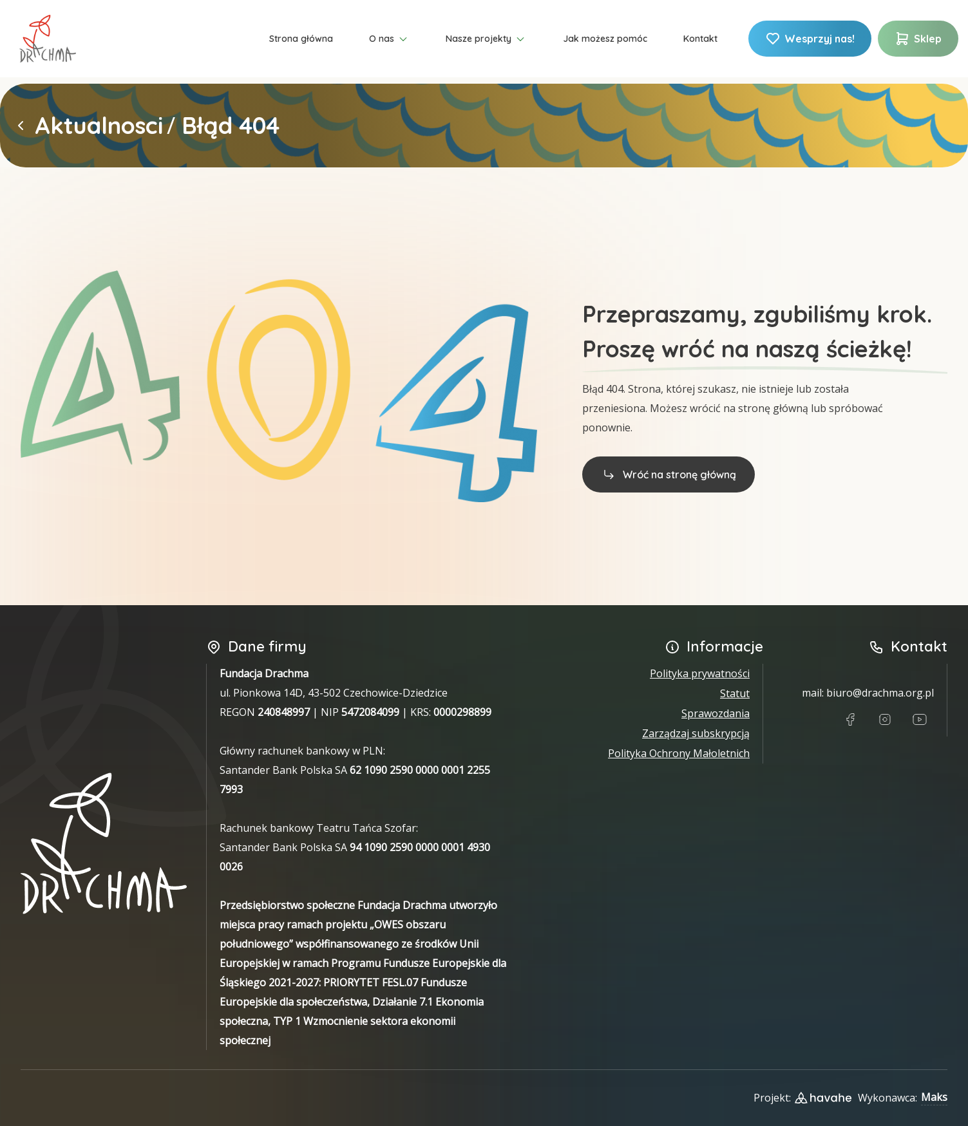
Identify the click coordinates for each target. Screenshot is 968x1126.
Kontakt (700, 38)
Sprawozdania (715, 713)
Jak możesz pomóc (605, 38)
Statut (735, 693)
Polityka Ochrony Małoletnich (679, 753)
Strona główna (301, 38)
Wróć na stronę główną (668, 474)
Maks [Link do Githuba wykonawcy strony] (934, 1097)
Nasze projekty (486, 39)
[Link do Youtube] (919, 719)
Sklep (918, 38)
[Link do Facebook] (850, 719)
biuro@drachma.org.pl (880, 693)
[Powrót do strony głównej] (20, 125)
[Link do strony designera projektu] (823, 1097)
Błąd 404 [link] (231, 125)
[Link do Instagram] (885, 719)
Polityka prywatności (700, 673)
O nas (389, 39)
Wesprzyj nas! (810, 38)
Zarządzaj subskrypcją (696, 733)
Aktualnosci (99, 125)
